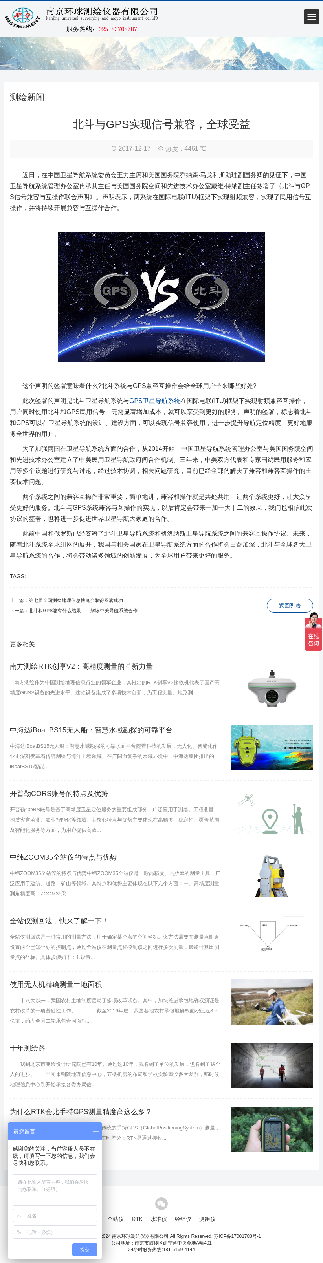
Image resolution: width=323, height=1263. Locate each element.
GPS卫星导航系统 (154, 400)
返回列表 (290, 605)
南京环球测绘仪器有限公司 (140, 1236)
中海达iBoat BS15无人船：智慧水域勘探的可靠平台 (91, 730)
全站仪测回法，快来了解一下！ (59, 921)
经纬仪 (183, 1219)
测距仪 (207, 1219)
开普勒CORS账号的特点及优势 (59, 794)
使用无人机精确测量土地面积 (56, 984)
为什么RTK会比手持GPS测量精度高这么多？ (81, 1112)
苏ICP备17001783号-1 (237, 1236)
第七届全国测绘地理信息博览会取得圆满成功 (76, 600)
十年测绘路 (27, 1048)
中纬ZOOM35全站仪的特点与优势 (63, 857)
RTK (137, 1219)
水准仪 (158, 1219)
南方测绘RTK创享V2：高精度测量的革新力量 (81, 666)
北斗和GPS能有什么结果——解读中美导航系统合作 (83, 610)
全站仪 (115, 1219)
